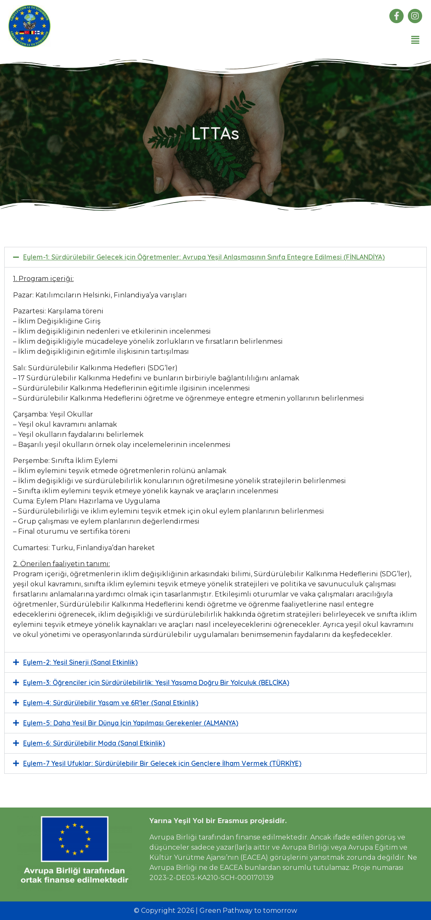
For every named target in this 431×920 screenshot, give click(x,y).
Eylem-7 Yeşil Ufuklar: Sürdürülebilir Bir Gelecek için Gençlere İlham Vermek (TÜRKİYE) (162, 764)
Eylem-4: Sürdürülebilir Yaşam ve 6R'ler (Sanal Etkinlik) (110, 703)
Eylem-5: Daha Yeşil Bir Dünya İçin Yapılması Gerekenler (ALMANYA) (130, 723)
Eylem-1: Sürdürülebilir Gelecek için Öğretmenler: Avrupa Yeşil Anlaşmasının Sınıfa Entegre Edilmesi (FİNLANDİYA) (204, 257)
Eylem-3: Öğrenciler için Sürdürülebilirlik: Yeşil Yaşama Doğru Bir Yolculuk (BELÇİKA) (156, 683)
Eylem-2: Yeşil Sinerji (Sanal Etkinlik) (80, 662)
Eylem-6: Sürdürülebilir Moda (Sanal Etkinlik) (94, 743)
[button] (415, 40)
